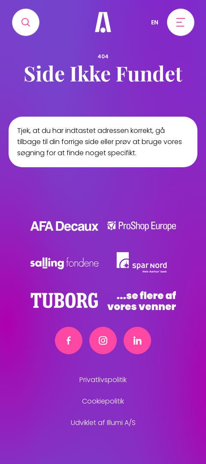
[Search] (25, 22)
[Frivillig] (103, 22)
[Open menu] (180, 22)
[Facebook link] (68, 340)
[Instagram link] (103, 340)
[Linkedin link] (137, 340)
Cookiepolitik (103, 401)
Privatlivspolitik (103, 380)
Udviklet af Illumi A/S (103, 423)
